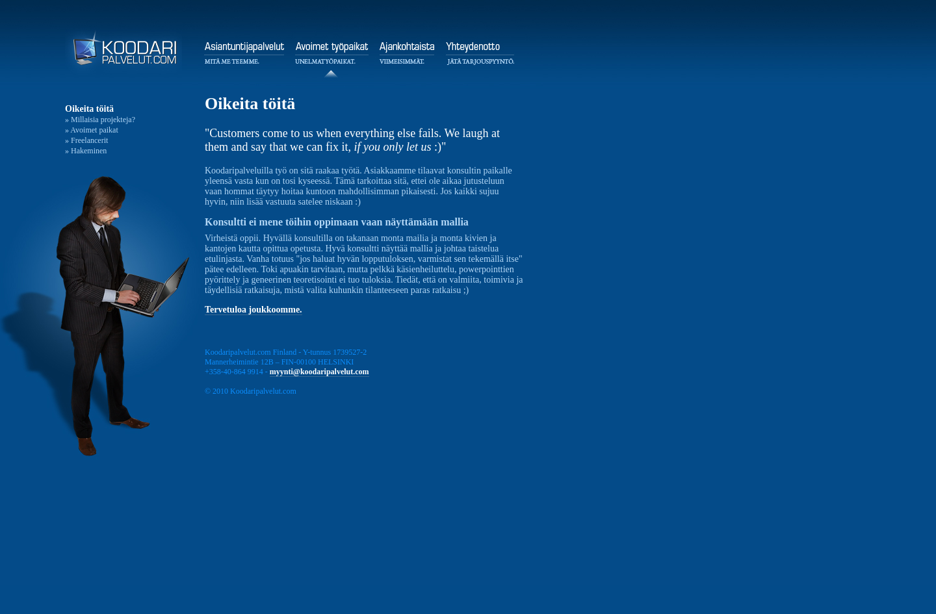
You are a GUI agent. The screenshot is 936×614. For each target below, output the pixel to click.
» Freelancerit (86, 140)
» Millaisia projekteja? (100, 119)
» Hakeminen (86, 150)
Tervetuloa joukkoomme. (253, 309)
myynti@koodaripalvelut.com (319, 371)
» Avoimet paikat (91, 129)
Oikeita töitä (89, 109)
